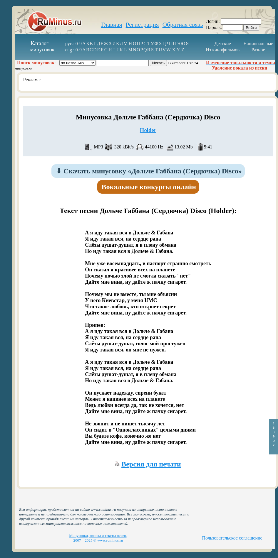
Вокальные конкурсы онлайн (149, 187)
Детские (223, 43)
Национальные (258, 43)
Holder (148, 130)
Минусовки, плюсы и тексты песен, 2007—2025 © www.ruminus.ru (98, 537)
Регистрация (142, 24)
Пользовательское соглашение (232, 537)
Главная (111, 24)
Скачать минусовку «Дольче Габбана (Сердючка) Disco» (149, 171)
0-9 (79, 43)
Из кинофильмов (223, 49)
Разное (258, 49)
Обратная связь (183, 24)
